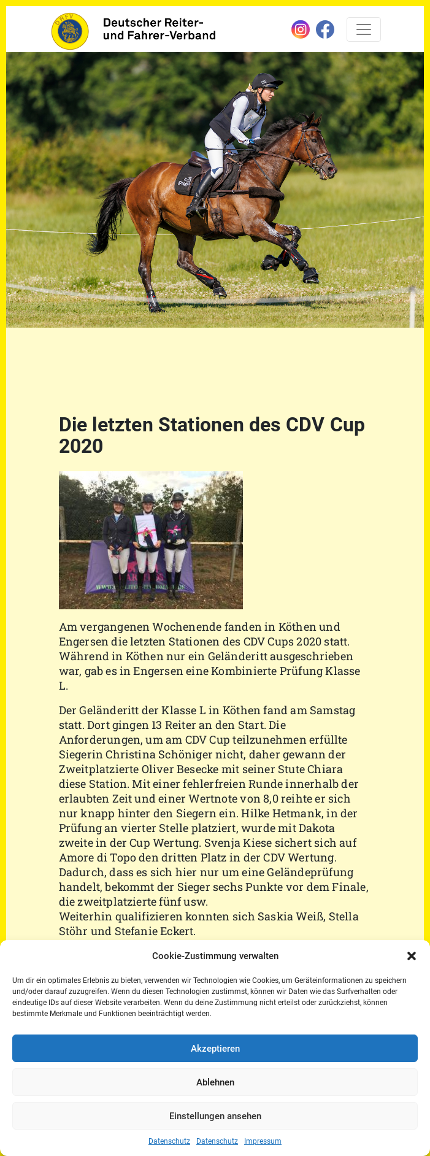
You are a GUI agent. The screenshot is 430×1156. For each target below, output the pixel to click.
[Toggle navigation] (364, 29)
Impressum (263, 1141)
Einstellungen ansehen (215, 1116)
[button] (411, 956)
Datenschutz (169, 1141)
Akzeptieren (215, 1048)
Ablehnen (215, 1082)
